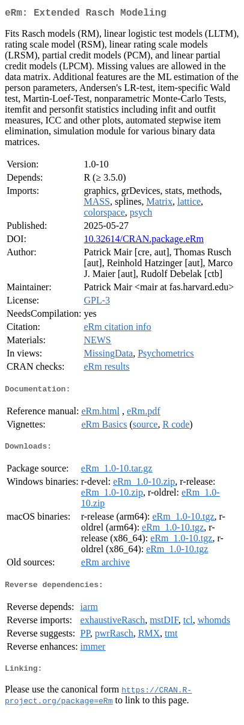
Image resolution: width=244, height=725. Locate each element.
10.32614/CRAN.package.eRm (144, 241)
